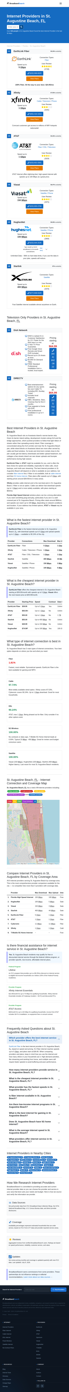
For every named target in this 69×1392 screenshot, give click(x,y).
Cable (39, 101)
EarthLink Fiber (14, 546)
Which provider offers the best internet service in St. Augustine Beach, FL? (32, 1039)
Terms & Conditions (13, 1314)
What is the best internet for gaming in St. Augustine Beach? (30, 1114)
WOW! (38, 1355)
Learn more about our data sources (36, 1277)
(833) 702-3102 (53, 405)
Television (46, 101)
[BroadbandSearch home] (15, 3)
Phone (54, 101)
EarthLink (39, 1327)
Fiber (47, 60)
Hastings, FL (27, 1162)
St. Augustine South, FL (15, 1157)
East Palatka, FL (24, 1165)
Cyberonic (15, 924)
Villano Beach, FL (25, 1160)
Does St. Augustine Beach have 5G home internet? (30, 1122)
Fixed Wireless (28, 801)
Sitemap (5, 1386)
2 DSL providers (39, 791)
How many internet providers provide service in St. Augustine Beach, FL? (33, 1071)
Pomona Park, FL (35, 1170)
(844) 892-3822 (53, 358)
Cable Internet (7, 1334)
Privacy (4, 1314)
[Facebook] (38, 1386)
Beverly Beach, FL (36, 1165)
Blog (4, 1369)
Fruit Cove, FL (28, 1167)
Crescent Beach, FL (39, 1160)
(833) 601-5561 (34, 163)
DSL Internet (6, 1337)
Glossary (5, 1376)
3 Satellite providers (35, 795)
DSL (45, 147)
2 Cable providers (26, 791)
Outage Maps (7, 1383)
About (38, 1369)
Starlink (11, 559)
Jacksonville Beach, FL (49, 1170)
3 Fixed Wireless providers (16, 795)
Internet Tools (7, 1372)
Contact (38, 1376)
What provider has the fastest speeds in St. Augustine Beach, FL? (31, 1088)
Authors (38, 1372)
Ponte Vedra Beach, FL (15, 1167)
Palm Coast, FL (12, 1165)
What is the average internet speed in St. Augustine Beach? (29, 1131)
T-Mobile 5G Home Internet (22, 933)
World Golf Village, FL (14, 1162)
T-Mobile (39, 1348)
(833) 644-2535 (34, 243)
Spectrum (39, 1337)
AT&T (10, 554)
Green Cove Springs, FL (51, 1167)
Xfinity (10, 550)
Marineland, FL (51, 1160)
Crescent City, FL (13, 1173)
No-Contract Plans (8, 1348)
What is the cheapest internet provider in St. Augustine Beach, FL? (31, 1079)
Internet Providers (8, 1327)
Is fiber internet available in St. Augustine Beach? (30, 1097)
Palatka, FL (38, 1167)
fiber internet (18, 473)
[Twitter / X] (42, 1386)
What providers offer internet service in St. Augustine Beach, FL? (30, 1140)
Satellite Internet (8, 1344)
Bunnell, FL (24, 1170)
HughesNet (12, 568)
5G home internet (20, 476)
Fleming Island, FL (26, 1173)
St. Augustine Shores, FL (32, 1157)
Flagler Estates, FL (48, 1162)
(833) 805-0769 (34, 206)
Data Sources (7, 1379)
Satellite (43, 193)
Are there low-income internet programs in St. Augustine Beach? (32, 1105)
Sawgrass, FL (48, 1165)
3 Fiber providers (13, 791)
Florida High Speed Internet (22, 897)
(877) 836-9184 (34, 293)
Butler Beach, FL (47, 1157)
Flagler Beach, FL (13, 1170)
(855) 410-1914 (34, 114)
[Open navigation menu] (60, 3)
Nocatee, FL (36, 1162)
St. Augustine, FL (13, 1160)
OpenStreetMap (31, 863)
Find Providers (58, 1289)
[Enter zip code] (37, 1289)
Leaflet (18, 863)
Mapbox (57, 863)
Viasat (10, 563)
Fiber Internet (7, 1330)
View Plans (34, 79)
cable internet (56, 473)
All (35, 801)
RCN (37, 1351)
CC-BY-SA (45, 863)
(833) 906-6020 (34, 73)
